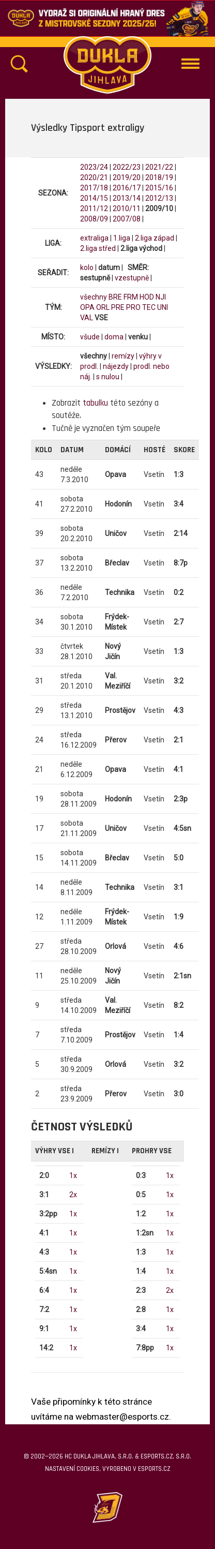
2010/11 (127, 208)
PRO (133, 307)
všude (90, 337)
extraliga (94, 238)
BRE (115, 297)
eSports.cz (154, 1469)
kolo (87, 267)
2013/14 (127, 198)
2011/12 (94, 208)
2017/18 (94, 188)
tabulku (95, 403)
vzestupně (132, 278)
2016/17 (127, 188)
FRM (131, 297)
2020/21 (94, 177)
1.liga (121, 238)
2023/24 (94, 167)
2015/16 (159, 188)
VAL (86, 318)
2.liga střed (98, 248)
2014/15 (94, 198)
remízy (123, 356)
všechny (93, 297)
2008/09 (94, 219)
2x (73, 1194)
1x (73, 1175)
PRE (118, 307)
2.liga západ (154, 238)
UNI (162, 307)
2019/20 (127, 177)
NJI (161, 297)
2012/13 (159, 198)
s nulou (107, 377)
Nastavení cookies (72, 1469)
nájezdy (116, 366)
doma (114, 337)
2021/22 (159, 167)
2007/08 (127, 219)
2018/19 (159, 177)
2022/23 (127, 167)
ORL (103, 307)
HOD (147, 297)
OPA (87, 307)
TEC (149, 307)
